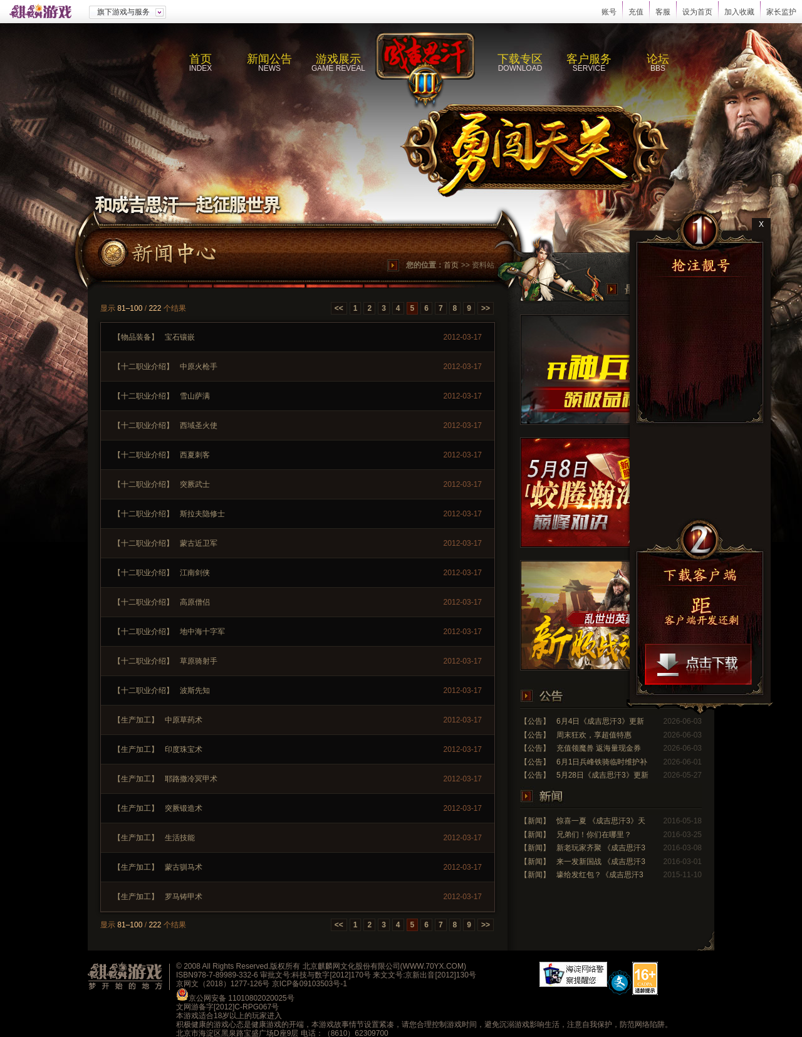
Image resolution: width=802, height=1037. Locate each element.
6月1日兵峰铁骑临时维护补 (601, 762)
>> (485, 308)
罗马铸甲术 (183, 896)
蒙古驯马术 (183, 867)
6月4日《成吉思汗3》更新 (600, 721)
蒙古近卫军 (198, 543)
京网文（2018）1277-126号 (222, 983)
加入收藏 (739, 12)
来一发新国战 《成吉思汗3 (600, 861)
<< (339, 308)
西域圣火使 (198, 425)
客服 (662, 12)
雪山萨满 (195, 396)
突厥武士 (195, 484)
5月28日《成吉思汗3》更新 (602, 775)
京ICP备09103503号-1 (309, 983)
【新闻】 (535, 820)
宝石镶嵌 (180, 337)
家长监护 (781, 12)
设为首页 (697, 12)
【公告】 (535, 721)
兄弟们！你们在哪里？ (594, 834)
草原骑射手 (198, 661)
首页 (451, 265)
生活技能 (180, 837)
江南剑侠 (195, 572)
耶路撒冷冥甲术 (191, 778)
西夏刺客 (195, 455)
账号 (609, 12)
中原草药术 (183, 720)
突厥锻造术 (183, 808)
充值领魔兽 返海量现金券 (598, 748)
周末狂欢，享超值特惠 (594, 735)
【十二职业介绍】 (143, 366)
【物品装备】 (136, 337)
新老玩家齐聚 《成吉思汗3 (600, 847)
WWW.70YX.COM (433, 966)
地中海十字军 (202, 631)
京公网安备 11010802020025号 (241, 998)
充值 (635, 12)
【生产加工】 (136, 720)
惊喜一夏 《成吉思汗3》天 (600, 820)
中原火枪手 (198, 366)
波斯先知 (195, 690)
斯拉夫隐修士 (202, 513)
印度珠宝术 (183, 749)
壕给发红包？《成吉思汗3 (599, 874)
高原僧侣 (195, 602)
